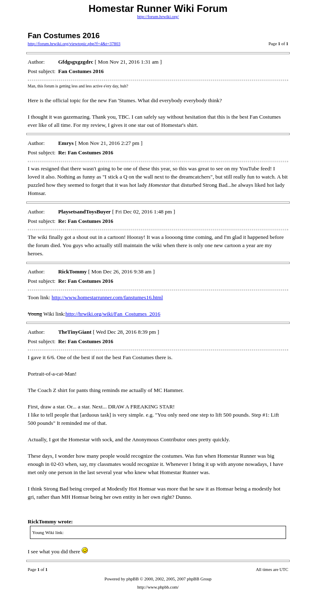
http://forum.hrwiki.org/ (158, 16)
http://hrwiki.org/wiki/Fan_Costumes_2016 (112, 314)
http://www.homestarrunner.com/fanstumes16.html (107, 297)
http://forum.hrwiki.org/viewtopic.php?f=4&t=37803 (74, 43)
